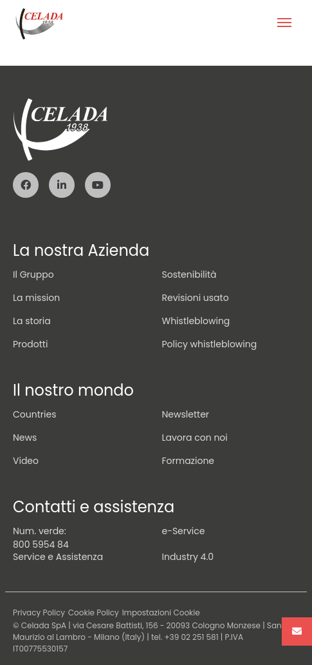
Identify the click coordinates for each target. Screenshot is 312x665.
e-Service (183, 531)
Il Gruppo (33, 274)
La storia (32, 320)
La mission (36, 297)
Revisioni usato (195, 297)
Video (26, 460)
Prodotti (30, 344)
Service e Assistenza (58, 556)
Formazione (188, 460)
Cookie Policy (93, 612)
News (25, 437)
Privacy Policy (39, 612)
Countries (34, 414)
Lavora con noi (195, 437)
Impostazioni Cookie (161, 612)
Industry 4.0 (188, 556)
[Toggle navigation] (284, 23)
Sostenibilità (189, 274)
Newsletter (186, 414)
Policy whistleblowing (209, 344)
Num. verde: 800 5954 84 (41, 538)
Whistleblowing (196, 320)
